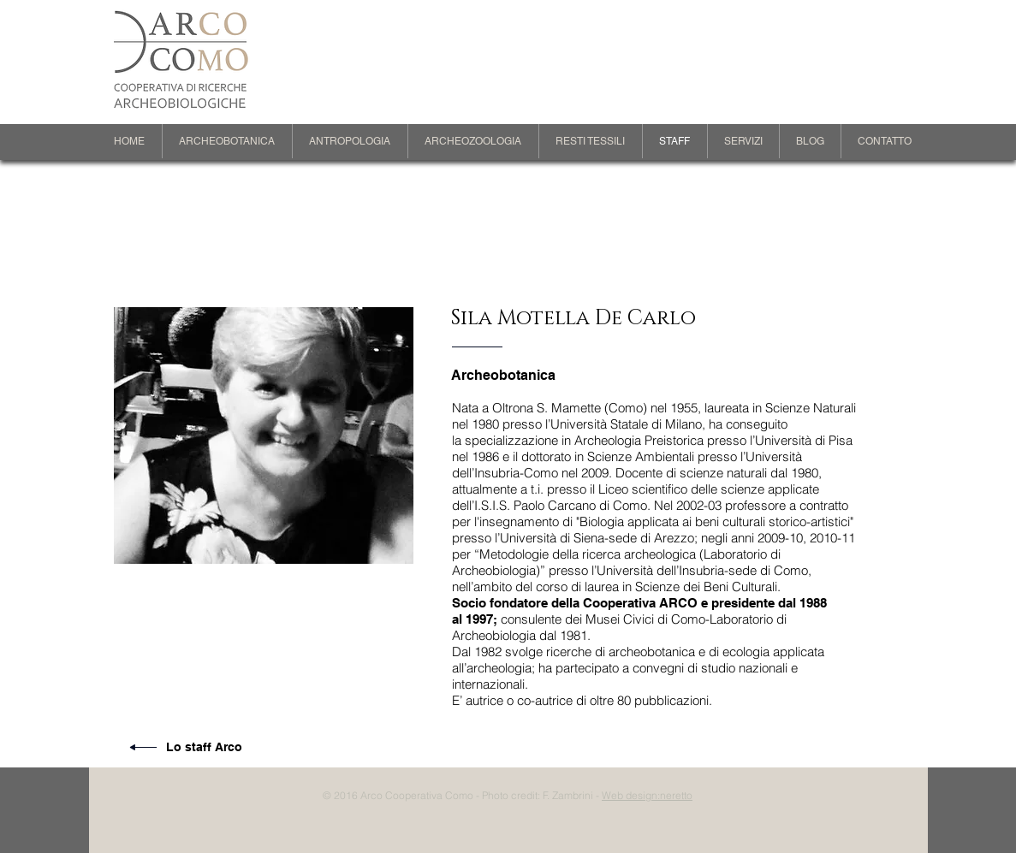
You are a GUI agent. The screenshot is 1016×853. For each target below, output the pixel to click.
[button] (227, 141)
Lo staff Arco (204, 747)
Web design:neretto (647, 795)
